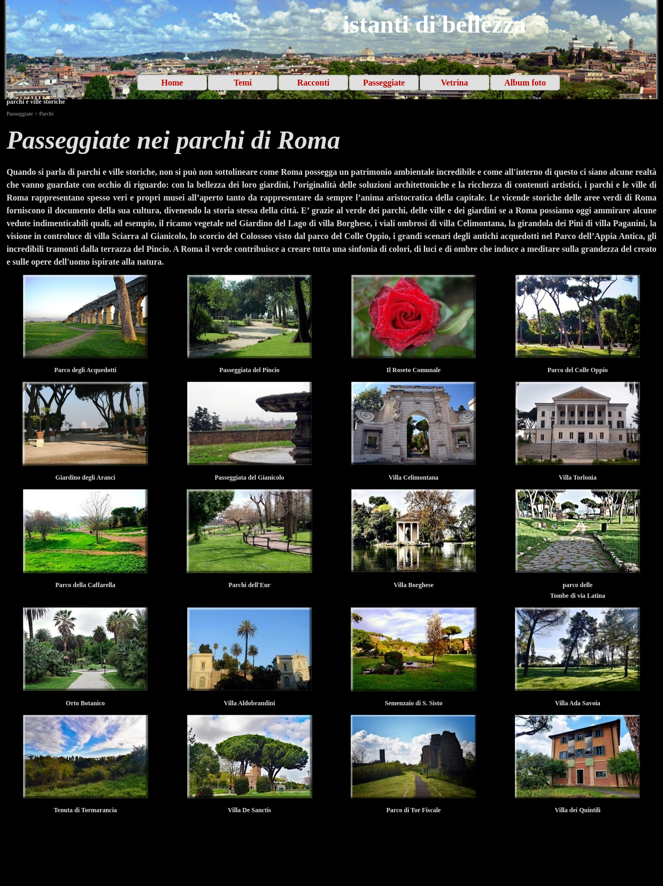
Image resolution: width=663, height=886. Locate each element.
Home (172, 82)
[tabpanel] (331, 140)
